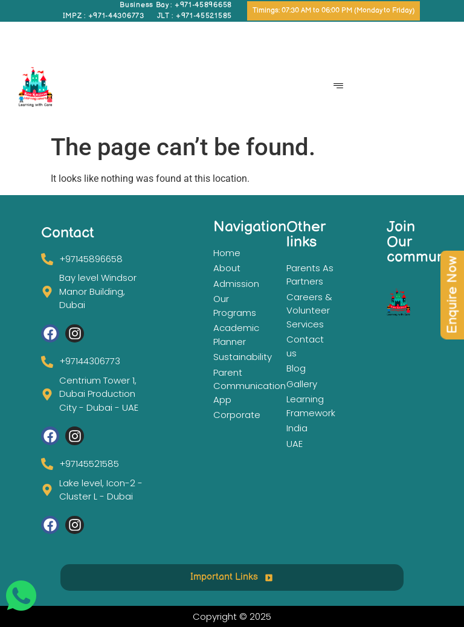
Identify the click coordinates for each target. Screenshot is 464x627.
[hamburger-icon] (338, 87)
